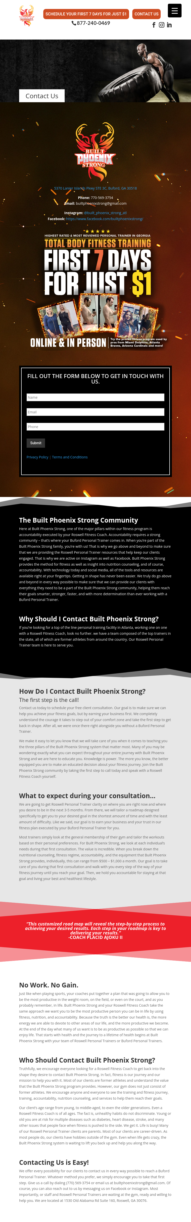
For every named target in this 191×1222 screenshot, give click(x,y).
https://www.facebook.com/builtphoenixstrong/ (104, 217)
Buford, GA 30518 (122, 186)
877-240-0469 (93, 20)
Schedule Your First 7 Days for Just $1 (86, 12)
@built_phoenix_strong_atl (105, 211)
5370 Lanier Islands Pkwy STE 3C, (81, 186)
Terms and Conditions (70, 455)
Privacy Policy (37, 455)
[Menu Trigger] (175, 10)
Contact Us (146, 12)
